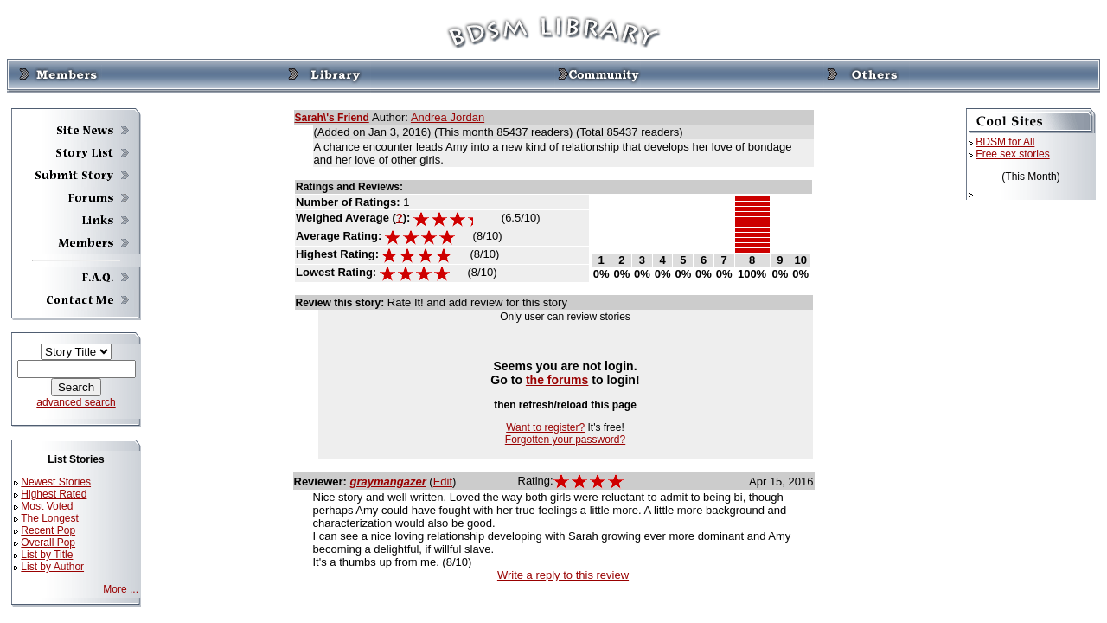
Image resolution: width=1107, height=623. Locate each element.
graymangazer (388, 481)
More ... (120, 589)
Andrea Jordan (447, 117)
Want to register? (545, 427)
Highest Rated (53, 494)
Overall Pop (48, 542)
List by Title (47, 555)
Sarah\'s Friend (332, 118)
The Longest (50, 518)
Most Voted (47, 506)
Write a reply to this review (563, 574)
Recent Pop (48, 530)
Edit (442, 481)
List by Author (52, 567)
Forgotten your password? (565, 440)
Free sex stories (1012, 154)
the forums (557, 380)
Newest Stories (56, 482)
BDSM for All (1005, 142)
